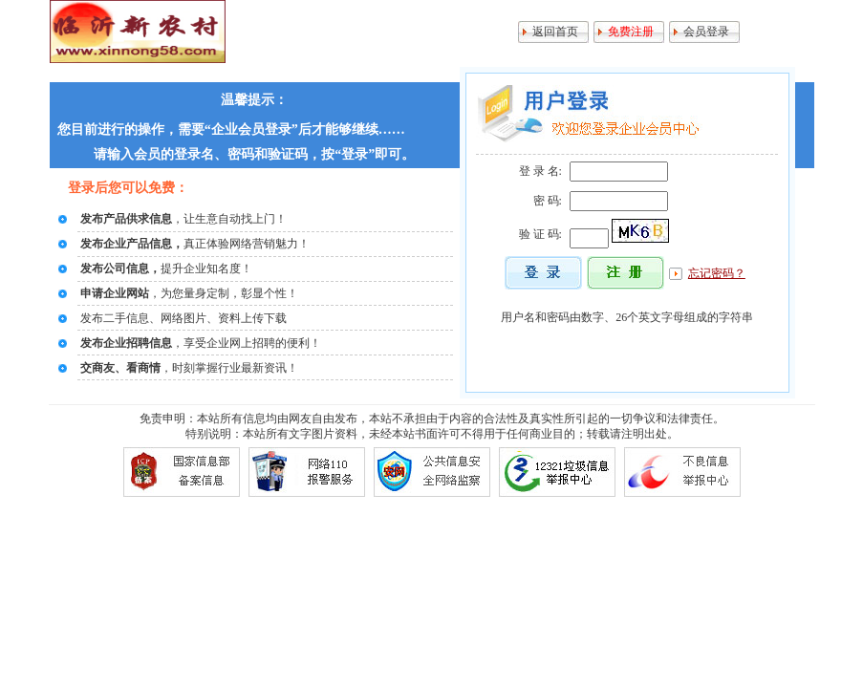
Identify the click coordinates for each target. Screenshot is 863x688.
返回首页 (555, 31)
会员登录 (706, 31)
